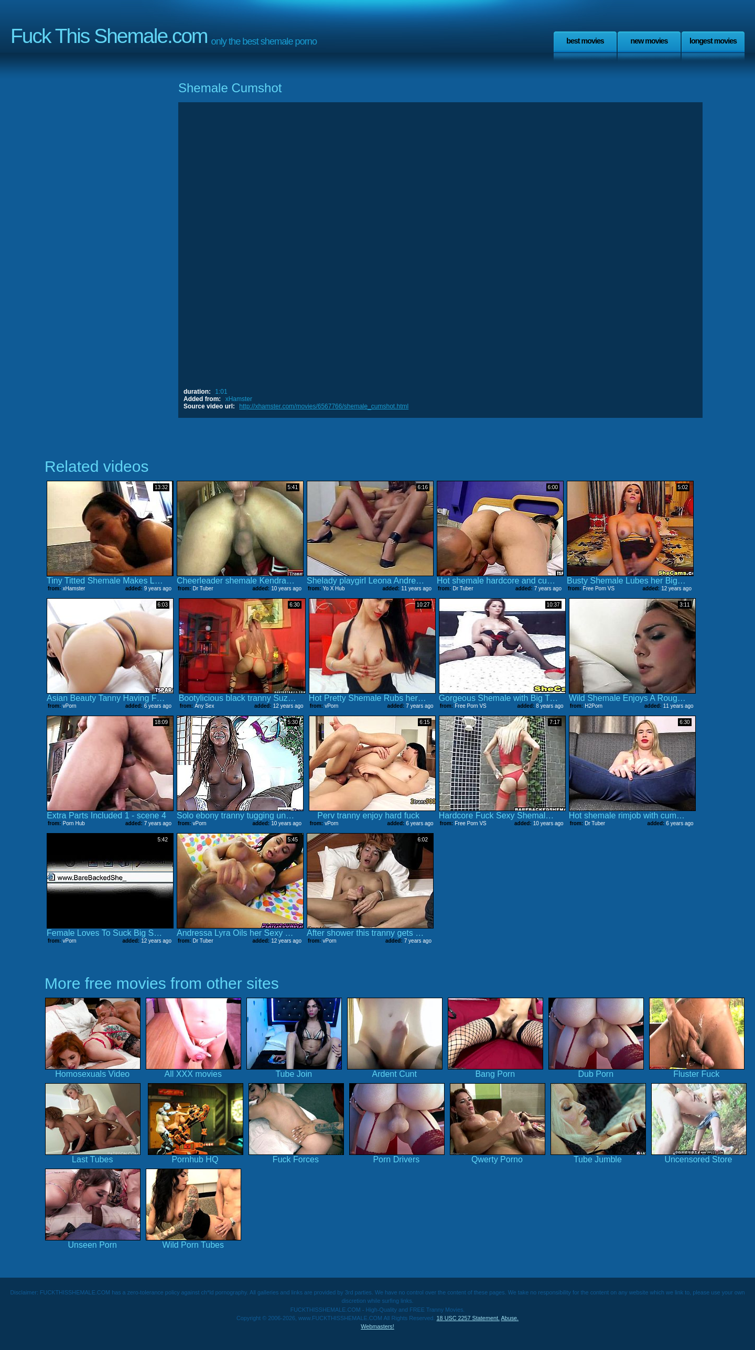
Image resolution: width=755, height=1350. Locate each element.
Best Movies (585, 41)
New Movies (648, 41)
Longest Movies (713, 41)
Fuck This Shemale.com (109, 36)
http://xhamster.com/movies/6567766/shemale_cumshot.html (323, 406)
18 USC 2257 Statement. (468, 1318)
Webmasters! (377, 1326)
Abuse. (510, 1318)
